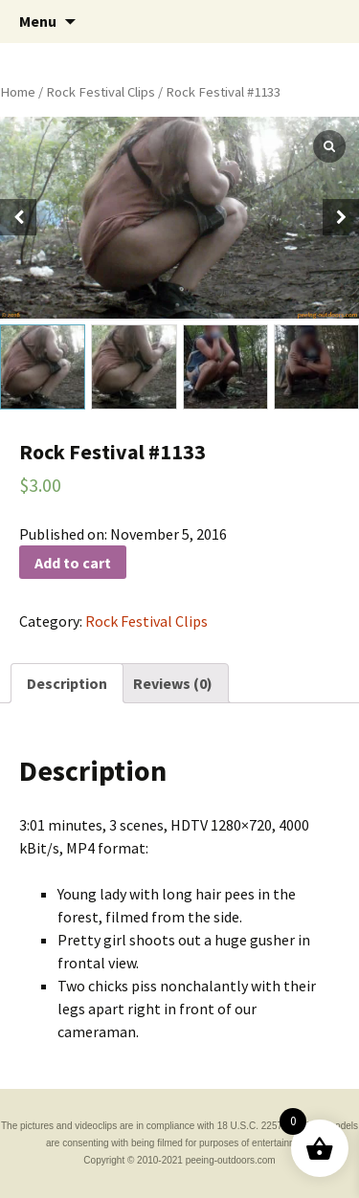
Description (67, 683)
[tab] (67, 683)
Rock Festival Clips (100, 91)
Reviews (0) (173, 683)
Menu (37, 21)
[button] (341, 217)
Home (17, 91)
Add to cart (72, 562)
